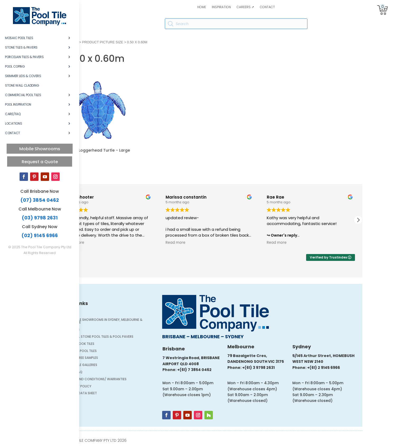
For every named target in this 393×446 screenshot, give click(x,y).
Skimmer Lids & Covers (23, 76)
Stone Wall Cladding (22, 85)
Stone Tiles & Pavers (21, 47)
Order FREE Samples (109, 358)
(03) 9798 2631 (40, 217)
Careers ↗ (245, 7)
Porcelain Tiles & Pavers (24, 57)
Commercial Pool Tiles (23, 95)
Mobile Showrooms (39, 149)
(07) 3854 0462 (39, 200)
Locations (13, 123)
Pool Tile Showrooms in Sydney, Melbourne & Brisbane (132, 321)
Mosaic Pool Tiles (19, 38)
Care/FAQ (13, 114)
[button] (386, 220)
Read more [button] (102, 242)
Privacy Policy (106, 386)
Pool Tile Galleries (109, 365)
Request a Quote (40, 162)
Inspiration (221, 7)
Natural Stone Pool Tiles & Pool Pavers (127, 337)
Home (201, 7)
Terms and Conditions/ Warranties (124, 379)
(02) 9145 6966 (39, 235)
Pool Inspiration (18, 104)
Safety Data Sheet (109, 393)
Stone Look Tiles (108, 344)
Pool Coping (15, 66)
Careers (100, 330)
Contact (267, 7)
